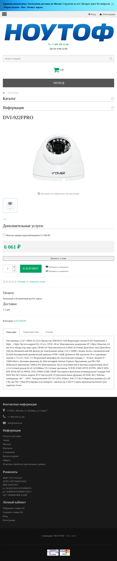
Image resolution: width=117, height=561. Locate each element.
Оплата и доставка (12, 436)
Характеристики (31, 332)
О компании (9, 452)
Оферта (6, 460)
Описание (11, 332)
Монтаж (7, 444)
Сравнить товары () (13, 512)
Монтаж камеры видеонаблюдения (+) (26, 235)
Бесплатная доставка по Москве (45, 3)
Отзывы (49, 332)
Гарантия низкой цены (15, 3)
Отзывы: (23, 281)
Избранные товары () (13, 508)
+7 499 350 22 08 (58, 44)
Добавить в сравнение (57, 271)
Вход (92, 14)
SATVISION (13, 93)
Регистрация (107, 14)
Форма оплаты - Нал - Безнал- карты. (23, 7)
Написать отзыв (37, 281)
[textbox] (58, 58)
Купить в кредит (11, 456)
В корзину (31, 268)
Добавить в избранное (57, 266)
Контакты (7, 448)
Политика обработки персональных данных (24, 464)
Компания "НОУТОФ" (54, 536)
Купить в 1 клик (58, 258)
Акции (6, 440)
